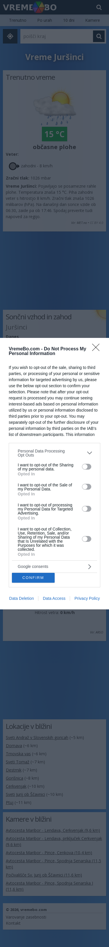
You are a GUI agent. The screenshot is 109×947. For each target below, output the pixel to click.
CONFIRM (33, 577)
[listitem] (54, 453)
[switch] (86, 467)
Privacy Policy (87, 598)
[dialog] (54, 473)
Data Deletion (21, 598)
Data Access (54, 598)
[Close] (97, 349)
